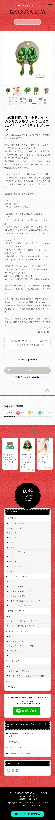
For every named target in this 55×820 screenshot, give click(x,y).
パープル (12, 557)
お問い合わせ (14, 742)
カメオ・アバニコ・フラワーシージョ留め (27, 676)
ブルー (11, 571)
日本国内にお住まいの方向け (27, 377)
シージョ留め (14, 661)
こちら (17, 345)
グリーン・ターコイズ (18, 566)
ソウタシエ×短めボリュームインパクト (25, 601)
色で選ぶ (12, 518)
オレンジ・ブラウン (17, 552)
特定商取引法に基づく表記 (19, 753)
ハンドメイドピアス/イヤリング (22, 621)
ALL (10, 582)
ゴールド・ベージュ (17, 523)
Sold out (28, 370)
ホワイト (12, 538)
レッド (11, 542)
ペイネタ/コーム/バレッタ (19, 631)
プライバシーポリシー (17, 748)
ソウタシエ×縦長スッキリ (20, 596)
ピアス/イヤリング (16, 611)
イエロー (12, 561)
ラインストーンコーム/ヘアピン (22, 646)
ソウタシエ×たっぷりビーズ (21, 606)
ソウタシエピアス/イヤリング (20, 576)
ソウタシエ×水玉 (16, 586)
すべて (9, 413)
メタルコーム (14, 651)
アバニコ (12, 687)
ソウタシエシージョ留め (19, 671)
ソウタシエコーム (16, 641)
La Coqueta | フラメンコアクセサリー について (28, 734)
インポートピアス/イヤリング (21, 626)
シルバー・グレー (16, 528)
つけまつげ (13, 681)
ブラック (12, 533)
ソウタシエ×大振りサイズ (20, 591)
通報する (48, 391)
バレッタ (12, 655)
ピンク (11, 547)
